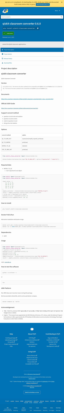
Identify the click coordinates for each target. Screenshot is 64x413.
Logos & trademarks (32, 344)
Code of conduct (31, 360)
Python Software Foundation (33, 386)
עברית (30, 402)
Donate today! (32, 378)
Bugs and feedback (53, 338)
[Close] (62, 2)
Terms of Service (31, 355)
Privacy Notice (31, 362)
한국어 (40, 402)
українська (36, 401)
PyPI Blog (31, 338)
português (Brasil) (28, 401)
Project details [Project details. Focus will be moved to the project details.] (7, 54)
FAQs (11, 346)
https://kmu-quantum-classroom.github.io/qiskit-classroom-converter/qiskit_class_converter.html (27, 99)
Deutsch (47, 401)
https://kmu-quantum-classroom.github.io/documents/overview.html (19, 108)
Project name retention (10, 344)
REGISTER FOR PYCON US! (42, 4)
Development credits (52, 346)
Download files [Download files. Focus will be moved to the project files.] (7, 63)
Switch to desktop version (32, 392)
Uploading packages (10, 340)
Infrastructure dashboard (31, 340)
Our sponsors (32, 346)
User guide (10, 342)
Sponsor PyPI (52, 344)
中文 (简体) (52, 401)
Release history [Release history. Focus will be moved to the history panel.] (7, 58)
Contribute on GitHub (52, 340)
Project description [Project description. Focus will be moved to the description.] (8, 50)
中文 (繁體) (58, 401)
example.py (8, 262)
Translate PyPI (52, 342)
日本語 (21, 401)
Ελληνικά (42, 401)
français (17, 401)
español (12, 401)
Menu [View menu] (57, 11)
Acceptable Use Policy (31, 364)
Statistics (32, 342)
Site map (32, 387)
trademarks (45, 381)
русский (26, 402)
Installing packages (10, 338)
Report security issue (32, 358)
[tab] (32, 50)
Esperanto (36, 402)
